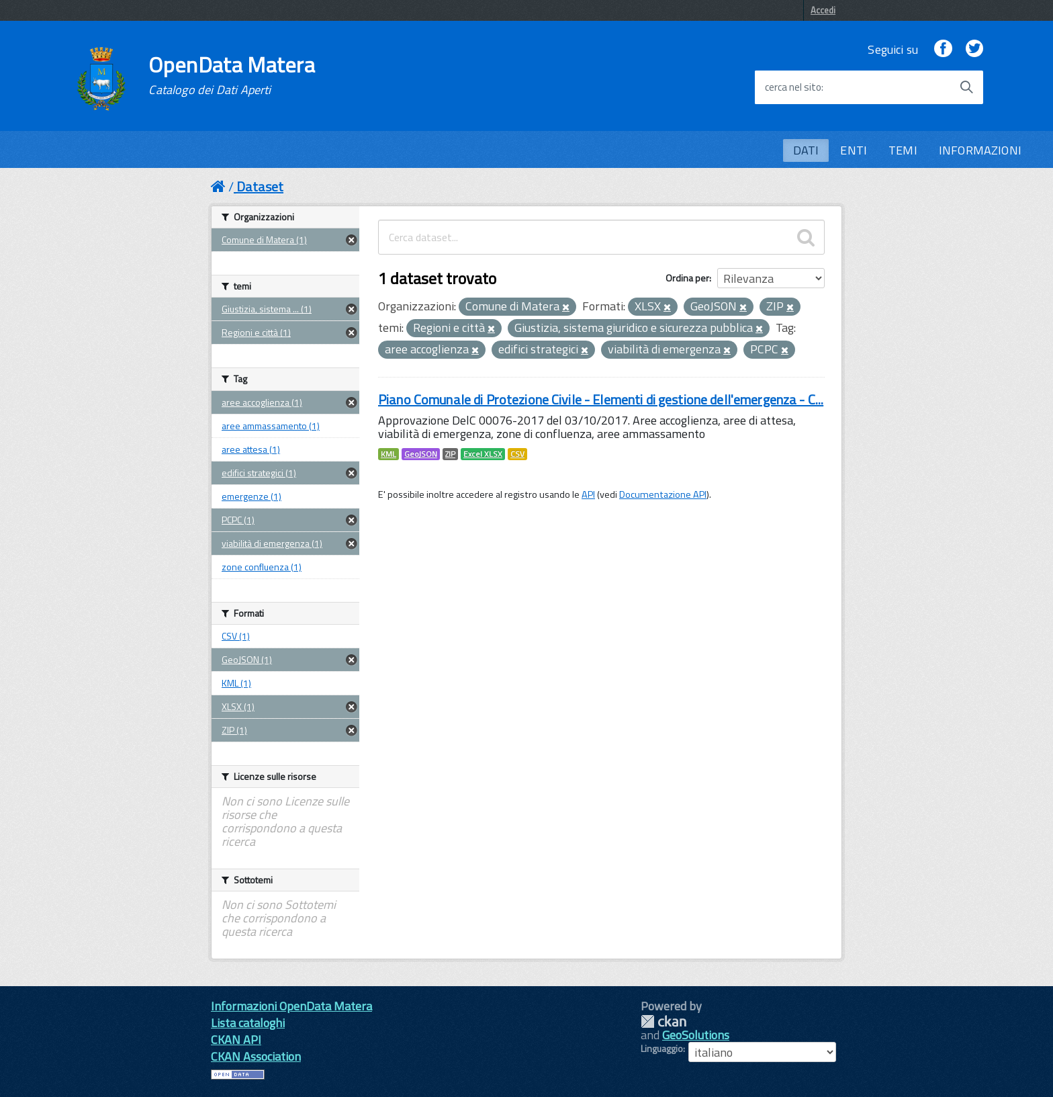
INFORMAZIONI (980, 150)
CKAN (663, 1021)
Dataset (259, 186)
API (588, 494)
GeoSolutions (695, 1035)
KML (388, 454)
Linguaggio (662, 1048)
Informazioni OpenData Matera (291, 1006)
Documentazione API (662, 494)
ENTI (853, 150)
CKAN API (236, 1039)
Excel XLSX (482, 454)
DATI (806, 150)
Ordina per (687, 278)
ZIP (450, 454)
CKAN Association (256, 1056)
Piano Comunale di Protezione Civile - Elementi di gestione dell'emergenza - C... (600, 399)
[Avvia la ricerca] (966, 87)
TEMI (902, 150)
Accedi (823, 10)
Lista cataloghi (248, 1023)
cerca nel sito (793, 87)
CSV (517, 454)
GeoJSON (420, 454)
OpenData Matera (231, 75)
